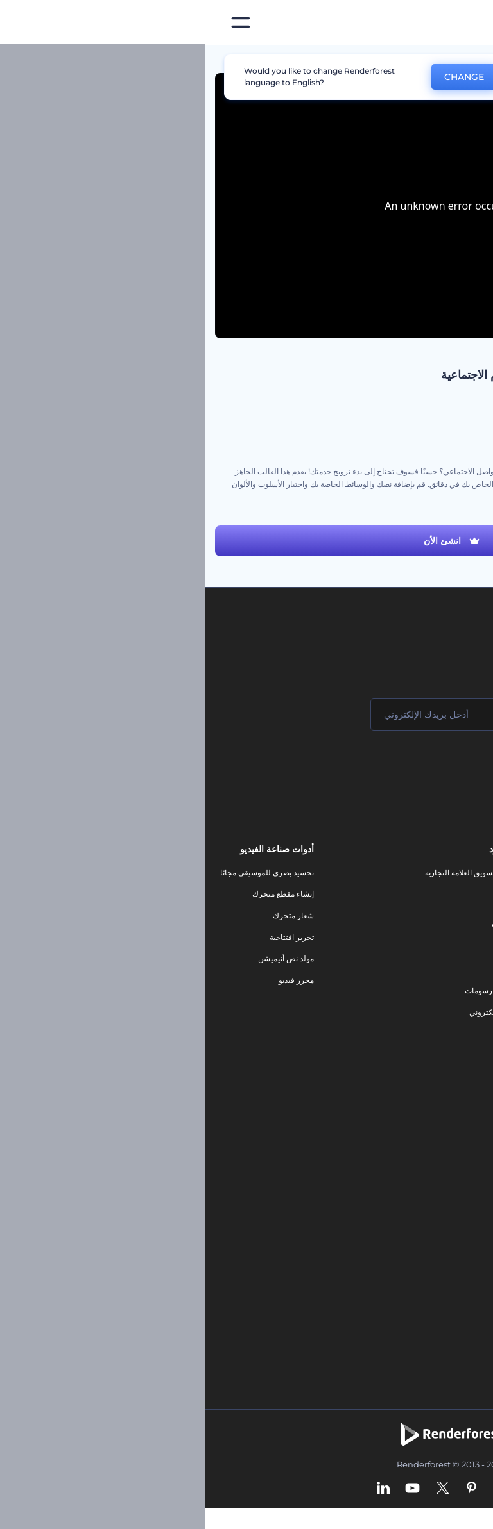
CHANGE (259, 77)
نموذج (300, 1034)
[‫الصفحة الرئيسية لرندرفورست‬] (462, 23)
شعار (301, 969)
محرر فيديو (91, 980)
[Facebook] (318, 1489)
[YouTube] (207, 1489)
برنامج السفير (455, 1066)
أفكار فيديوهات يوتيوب (442, 1291)
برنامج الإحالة (457, 958)
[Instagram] (294, 1489)
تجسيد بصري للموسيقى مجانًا (62, 872)
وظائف (466, 915)
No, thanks (339, 77)
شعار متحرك (88, 915)
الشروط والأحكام (450, 1001)
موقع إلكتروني (287, 1012)
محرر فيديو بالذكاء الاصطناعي (430, 1183)
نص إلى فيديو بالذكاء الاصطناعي (426, 1205)
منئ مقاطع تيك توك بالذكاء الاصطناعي (416, 1269)
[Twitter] (237, 1489)
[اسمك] (403, 714)
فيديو (302, 947)
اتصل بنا (465, 893)
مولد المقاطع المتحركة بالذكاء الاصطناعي (411, 1162)
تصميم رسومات (285, 990)
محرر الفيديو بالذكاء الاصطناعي (427, 1140)
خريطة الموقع (456, 1023)
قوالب (425, 60)
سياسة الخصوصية (449, 980)
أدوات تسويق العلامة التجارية (265, 872)
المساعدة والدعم (450, 937)
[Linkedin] (178, 1489)
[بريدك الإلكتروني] (249, 714)
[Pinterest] (267, 1489)
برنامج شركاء (456, 1045)
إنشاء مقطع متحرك (78, 893)
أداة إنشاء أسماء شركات (439, 1248)
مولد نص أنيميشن (81, 958)
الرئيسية (469, 60)
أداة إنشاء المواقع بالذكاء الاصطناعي (420, 1226)
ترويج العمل (464, 420)
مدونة (301, 893)
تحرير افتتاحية (87, 937)
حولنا (470, 872)
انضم (435, 766)
